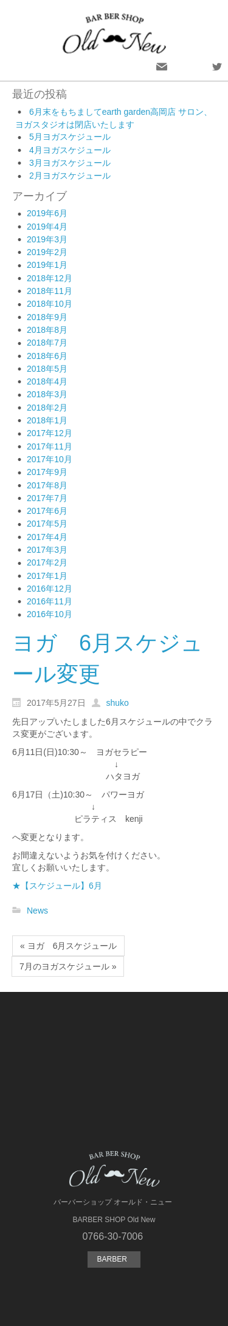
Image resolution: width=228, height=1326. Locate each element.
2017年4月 (47, 537)
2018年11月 (49, 291)
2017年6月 (47, 511)
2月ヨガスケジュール (70, 175)
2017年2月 (47, 562)
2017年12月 (49, 433)
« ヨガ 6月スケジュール (68, 946)
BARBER (114, 1259)
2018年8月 (47, 330)
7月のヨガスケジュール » (67, 966)
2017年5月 (47, 523)
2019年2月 (47, 252)
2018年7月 (47, 342)
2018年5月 (47, 369)
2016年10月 (49, 614)
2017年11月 (49, 446)
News (37, 910)
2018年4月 (47, 381)
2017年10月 (49, 459)
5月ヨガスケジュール (70, 137)
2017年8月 (47, 485)
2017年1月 (47, 576)
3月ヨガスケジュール (70, 163)
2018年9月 (47, 317)
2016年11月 (49, 601)
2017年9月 (47, 472)
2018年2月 (47, 407)
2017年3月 (47, 550)
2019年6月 (47, 213)
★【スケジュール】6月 (57, 885)
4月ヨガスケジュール (70, 150)
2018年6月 (47, 356)
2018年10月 (49, 304)
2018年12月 (49, 278)
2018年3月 (47, 394)
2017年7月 (47, 498)
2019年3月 (47, 239)
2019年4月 (47, 226)
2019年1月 (47, 265)
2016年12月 (49, 588)
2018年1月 (47, 420)
